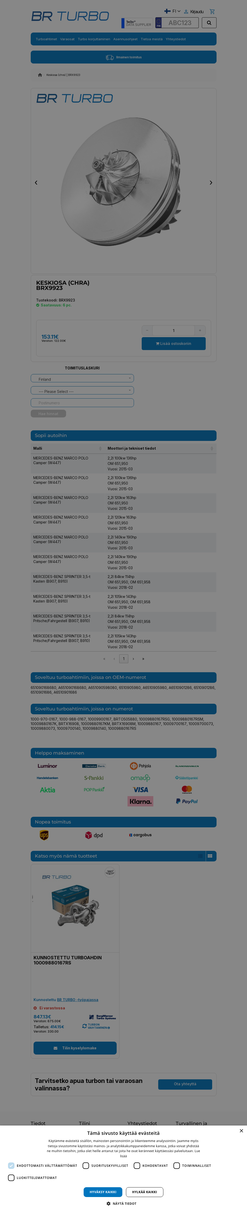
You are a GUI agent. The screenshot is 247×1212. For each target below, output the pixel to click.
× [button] (241, 1131)
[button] (123, 1203)
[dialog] (123, 1169)
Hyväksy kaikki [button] (103, 1192)
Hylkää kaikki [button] (144, 1192)
